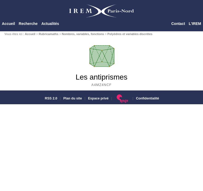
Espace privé (98, 98)
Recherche (28, 23)
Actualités (50, 23)
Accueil (8, 23)
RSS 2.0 (50, 98)
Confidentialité (147, 98)
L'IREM (195, 23)
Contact (178, 23)
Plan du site (72, 98)
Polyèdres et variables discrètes (129, 34)
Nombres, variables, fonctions (83, 34)
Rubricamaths (48, 34)
